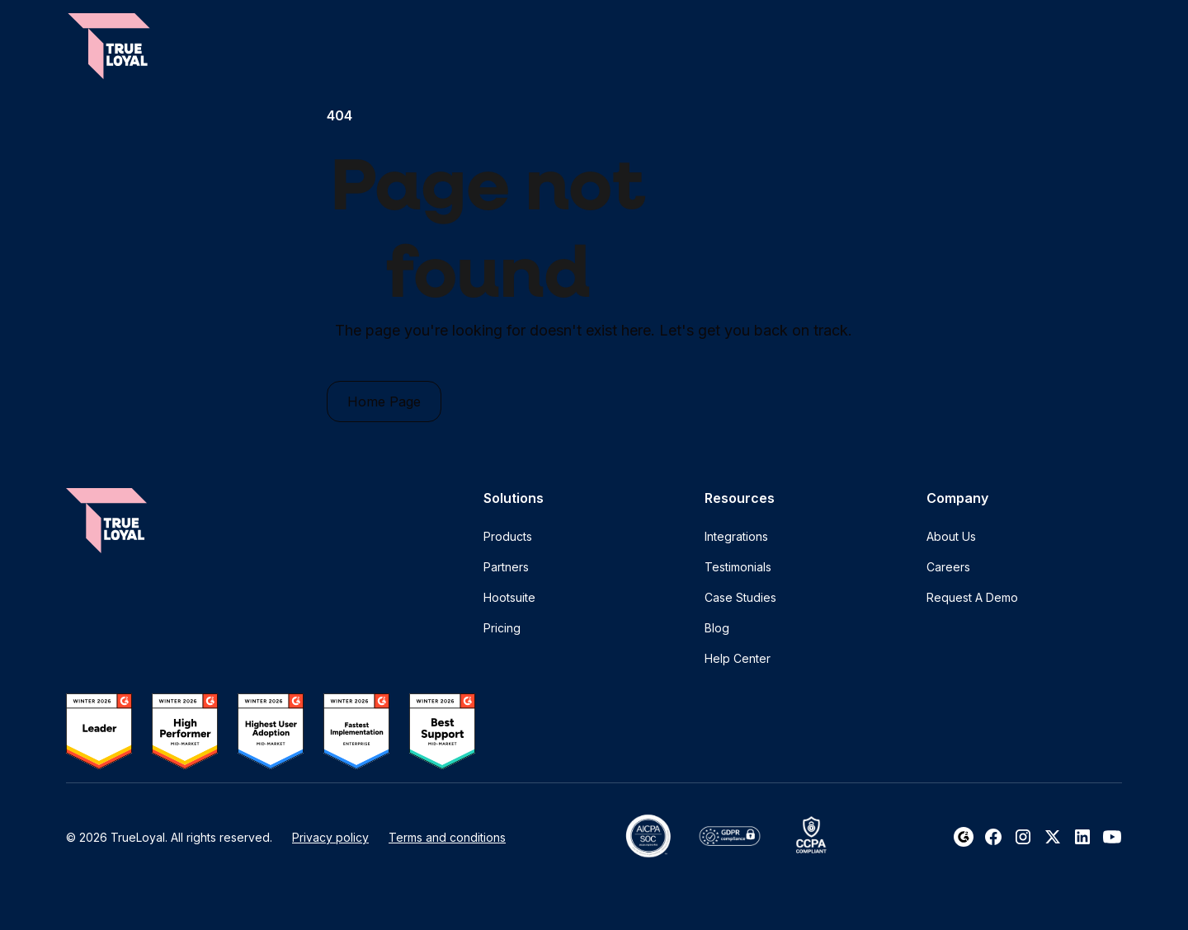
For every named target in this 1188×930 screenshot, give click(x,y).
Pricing (502, 628)
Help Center (738, 658)
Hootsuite (509, 597)
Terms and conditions (447, 837)
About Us (951, 536)
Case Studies (740, 597)
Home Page (384, 401)
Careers (948, 567)
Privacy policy (330, 837)
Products (507, 536)
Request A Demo (972, 597)
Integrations (736, 536)
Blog (717, 628)
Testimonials (738, 567)
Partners (506, 567)
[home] (108, 46)
